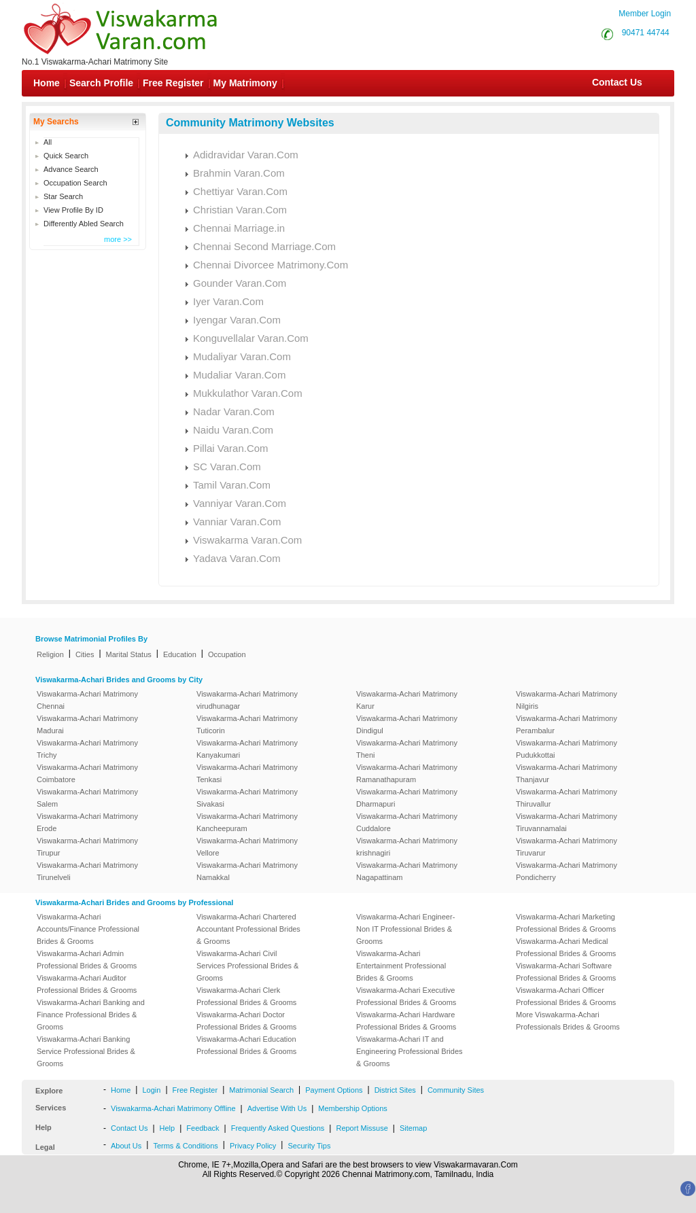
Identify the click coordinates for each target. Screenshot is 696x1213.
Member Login (645, 13)
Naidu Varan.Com (233, 430)
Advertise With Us (277, 1108)
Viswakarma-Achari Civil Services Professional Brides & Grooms (247, 965)
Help (167, 1128)
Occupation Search (75, 183)
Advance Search (71, 169)
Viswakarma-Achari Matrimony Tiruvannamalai (566, 822)
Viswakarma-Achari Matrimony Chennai (87, 700)
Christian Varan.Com (240, 209)
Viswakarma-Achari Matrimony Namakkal (247, 871)
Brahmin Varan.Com (239, 173)
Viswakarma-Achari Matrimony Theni (406, 749)
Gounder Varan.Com (239, 283)
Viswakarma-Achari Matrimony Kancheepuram (247, 822)
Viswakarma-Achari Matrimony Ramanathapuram (406, 773)
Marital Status (129, 654)
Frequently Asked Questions (278, 1128)
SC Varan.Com (227, 466)
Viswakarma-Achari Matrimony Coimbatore (87, 773)
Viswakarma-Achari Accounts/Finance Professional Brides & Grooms (88, 929)
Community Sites (456, 1090)
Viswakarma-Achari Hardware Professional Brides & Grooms (406, 1020)
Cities (84, 654)
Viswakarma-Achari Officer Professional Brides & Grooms (566, 996)
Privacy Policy (253, 1146)
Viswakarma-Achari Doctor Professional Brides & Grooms (246, 1020)
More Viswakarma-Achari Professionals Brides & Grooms (568, 1020)
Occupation (227, 654)
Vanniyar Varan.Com (239, 503)
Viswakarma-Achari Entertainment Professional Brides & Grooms (401, 965)
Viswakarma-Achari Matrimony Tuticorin (247, 724)
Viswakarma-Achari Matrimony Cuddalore (406, 822)
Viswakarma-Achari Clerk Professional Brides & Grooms (246, 996)
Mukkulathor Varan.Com (247, 393)
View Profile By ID (73, 210)
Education (179, 654)
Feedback (202, 1128)
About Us (126, 1146)
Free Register (173, 82)
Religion (50, 654)
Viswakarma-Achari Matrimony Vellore (247, 847)
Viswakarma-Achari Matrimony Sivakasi (247, 798)
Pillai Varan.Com (230, 448)
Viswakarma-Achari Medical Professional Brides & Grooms (566, 947)
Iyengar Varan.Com (237, 320)
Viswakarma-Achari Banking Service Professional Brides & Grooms (86, 1051)
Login (151, 1090)
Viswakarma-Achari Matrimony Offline (173, 1108)
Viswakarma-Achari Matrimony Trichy (87, 749)
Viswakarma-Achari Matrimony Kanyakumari (247, 749)
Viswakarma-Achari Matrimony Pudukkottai (566, 749)
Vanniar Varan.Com (237, 521)
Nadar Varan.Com (234, 411)
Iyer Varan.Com (228, 301)
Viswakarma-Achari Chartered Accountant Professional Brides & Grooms (248, 929)
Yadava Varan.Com (237, 558)
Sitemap (413, 1128)
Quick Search (66, 156)
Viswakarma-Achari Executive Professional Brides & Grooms (406, 996)
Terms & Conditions (185, 1146)
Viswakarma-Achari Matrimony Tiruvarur (566, 847)
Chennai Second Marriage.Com (264, 246)
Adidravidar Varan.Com (245, 154)
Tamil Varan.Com (232, 485)
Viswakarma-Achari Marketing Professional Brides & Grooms (566, 923)
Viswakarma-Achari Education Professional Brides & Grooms (246, 1045)
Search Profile (101, 82)
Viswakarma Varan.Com (247, 540)
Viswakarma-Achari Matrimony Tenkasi (247, 773)
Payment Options (333, 1090)
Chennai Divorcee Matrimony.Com (270, 264)
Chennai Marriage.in (239, 228)
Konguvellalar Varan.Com (251, 338)
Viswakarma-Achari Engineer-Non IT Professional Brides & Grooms (405, 929)
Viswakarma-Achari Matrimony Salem (87, 798)
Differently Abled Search (84, 223)
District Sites (395, 1090)
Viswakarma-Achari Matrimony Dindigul (406, 724)
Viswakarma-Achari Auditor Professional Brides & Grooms (87, 984)
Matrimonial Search (261, 1090)
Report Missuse (361, 1128)
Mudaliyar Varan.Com (242, 356)
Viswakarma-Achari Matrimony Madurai (87, 724)
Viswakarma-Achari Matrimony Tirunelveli (87, 871)
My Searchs (56, 121)
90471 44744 (645, 32)
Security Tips (309, 1146)
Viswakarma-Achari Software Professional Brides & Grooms (566, 972)
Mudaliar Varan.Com (239, 375)
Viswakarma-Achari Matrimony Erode (87, 822)
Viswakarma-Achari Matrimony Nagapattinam (406, 871)
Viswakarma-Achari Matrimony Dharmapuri (406, 798)
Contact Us (615, 82)
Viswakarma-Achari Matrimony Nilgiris (566, 700)
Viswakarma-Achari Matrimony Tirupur (87, 847)
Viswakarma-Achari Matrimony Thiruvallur (566, 798)
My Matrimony (245, 82)
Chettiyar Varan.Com (240, 191)
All (48, 142)
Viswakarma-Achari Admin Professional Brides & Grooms (87, 959)
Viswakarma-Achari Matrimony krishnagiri (406, 847)
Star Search (63, 196)
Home (46, 82)
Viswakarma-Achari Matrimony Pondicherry (566, 871)
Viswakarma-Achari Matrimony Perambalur (566, 724)
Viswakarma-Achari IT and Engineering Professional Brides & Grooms (409, 1051)
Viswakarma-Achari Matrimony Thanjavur (566, 773)
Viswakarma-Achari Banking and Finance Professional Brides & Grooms (91, 1014)
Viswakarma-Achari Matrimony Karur (406, 700)
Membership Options (352, 1108)
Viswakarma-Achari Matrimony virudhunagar (247, 700)
